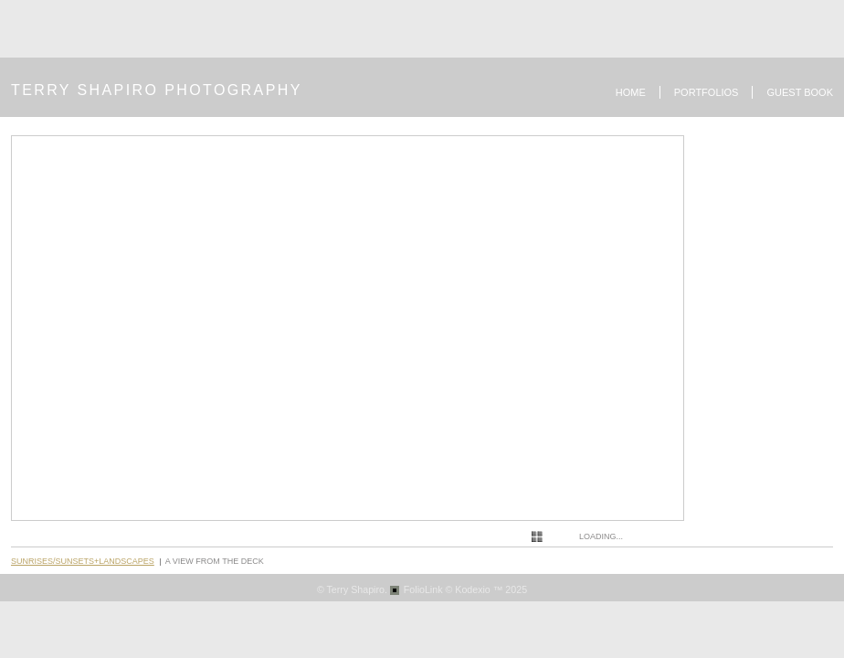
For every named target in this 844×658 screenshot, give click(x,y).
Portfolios (706, 92)
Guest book (799, 92)
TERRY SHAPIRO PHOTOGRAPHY (156, 90)
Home (631, 92)
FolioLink (423, 589)
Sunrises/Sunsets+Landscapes (82, 561)
